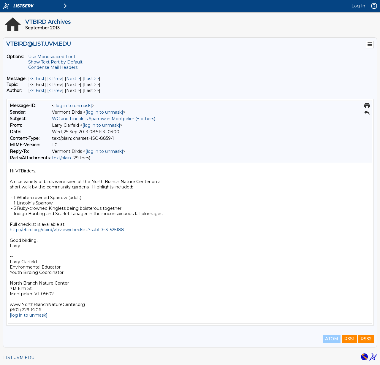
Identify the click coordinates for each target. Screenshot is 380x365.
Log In (358, 6)
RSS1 (349, 339)
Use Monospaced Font (51, 56)
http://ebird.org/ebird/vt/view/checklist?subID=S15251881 (68, 229)
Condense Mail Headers (52, 67)
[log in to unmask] (73, 105)
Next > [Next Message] (73, 78)
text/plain (61, 158)
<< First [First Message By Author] (37, 90)
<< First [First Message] (37, 78)
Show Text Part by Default (55, 62)
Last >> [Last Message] (91, 78)
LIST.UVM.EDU (18, 357)
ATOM (331, 339)
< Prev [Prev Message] (55, 78)
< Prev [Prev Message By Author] (55, 90)
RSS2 (365, 339)
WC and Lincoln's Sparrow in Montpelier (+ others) (103, 118)
